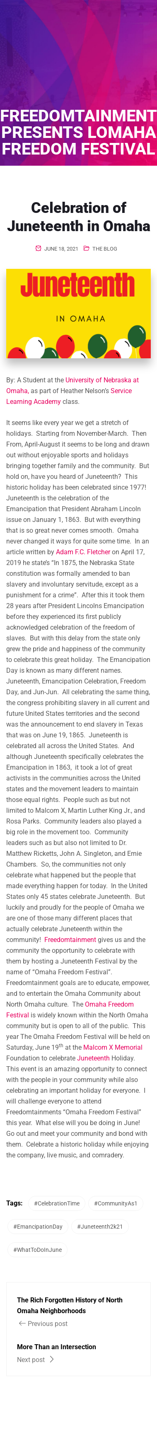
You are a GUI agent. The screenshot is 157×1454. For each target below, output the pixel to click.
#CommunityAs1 (116, 1203)
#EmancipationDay (38, 1226)
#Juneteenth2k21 (100, 1226)
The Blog (104, 249)
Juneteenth (93, 1058)
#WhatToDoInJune (37, 1249)
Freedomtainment (70, 940)
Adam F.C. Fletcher (83, 552)
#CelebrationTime (57, 1203)
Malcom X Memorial (113, 1047)
